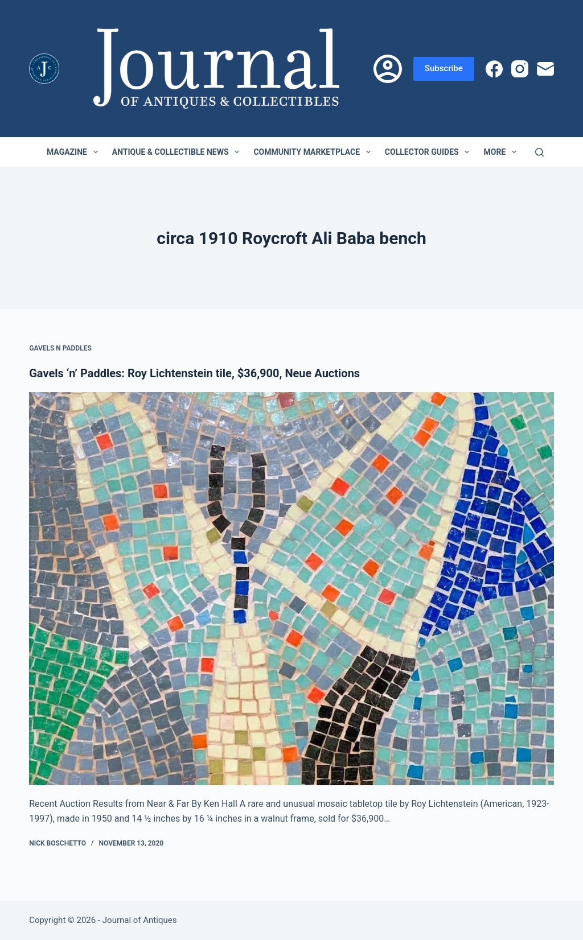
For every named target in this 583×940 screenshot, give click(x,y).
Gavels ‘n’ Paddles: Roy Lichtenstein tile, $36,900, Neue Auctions (194, 373)
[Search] (539, 152)
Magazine (74, 152)
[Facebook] (494, 68)
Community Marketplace (314, 152)
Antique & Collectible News (178, 152)
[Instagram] (519, 68)
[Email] (545, 68)
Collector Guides (429, 152)
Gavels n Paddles (60, 348)
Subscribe (444, 68)
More (502, 152)
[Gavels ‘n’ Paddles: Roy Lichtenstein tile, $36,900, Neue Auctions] (291, 588)
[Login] (387, 69)
